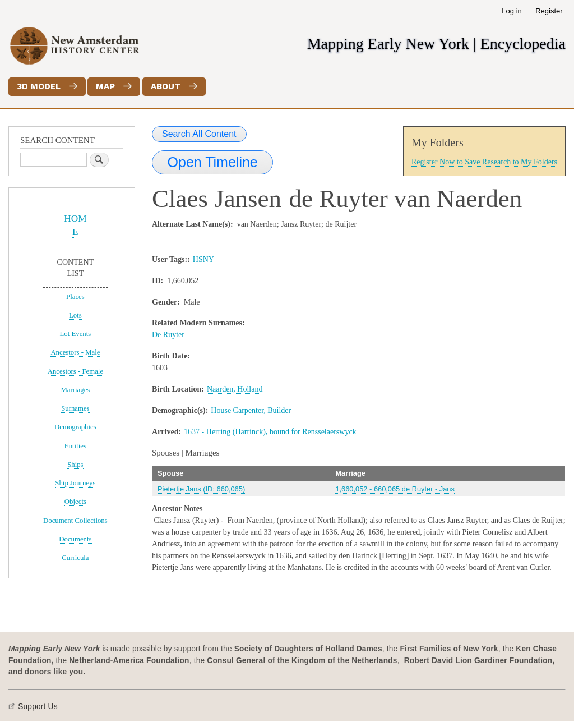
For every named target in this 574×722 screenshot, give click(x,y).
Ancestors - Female (75, 371)
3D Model (39, 86)
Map (105, 86)
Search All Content (199, 134)
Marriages (75, 390)
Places (75, 297)
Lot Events (75, 334)
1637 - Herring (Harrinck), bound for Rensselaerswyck (270, 431)
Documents (75, 539)
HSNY (203, 259)
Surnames (75, 408)
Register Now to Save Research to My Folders (484, 162)
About (165, 86)
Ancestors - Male (75, 352)
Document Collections (75, 521)
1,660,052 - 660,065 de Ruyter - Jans (395, 489)
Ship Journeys (75, 483)
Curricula (75, 558)
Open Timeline (213, 162)
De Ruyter (168, 334)
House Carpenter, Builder (251, 410)
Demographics (75, 427)
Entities (75, 446)
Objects (75, 501)
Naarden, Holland (235, 389)
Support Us (38, 706)
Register (548, 11)
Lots (75, 315)
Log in (511, 11)
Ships (75, 464)
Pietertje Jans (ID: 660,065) (201, 489)
